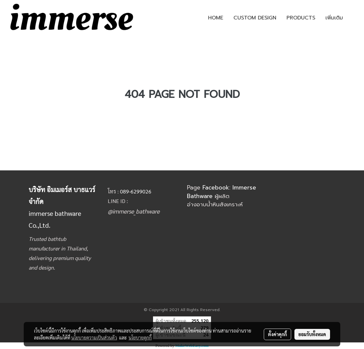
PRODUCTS (301, 18)
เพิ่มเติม (334, 18)
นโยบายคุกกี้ (140, 337)
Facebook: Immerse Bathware (221, 191)
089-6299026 (135, 191)
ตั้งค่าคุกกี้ (277, 334)
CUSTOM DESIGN (254, 18)
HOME (215, 18)
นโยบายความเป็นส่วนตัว (94, 337)
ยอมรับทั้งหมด (312, 334)
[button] (353, 17)
